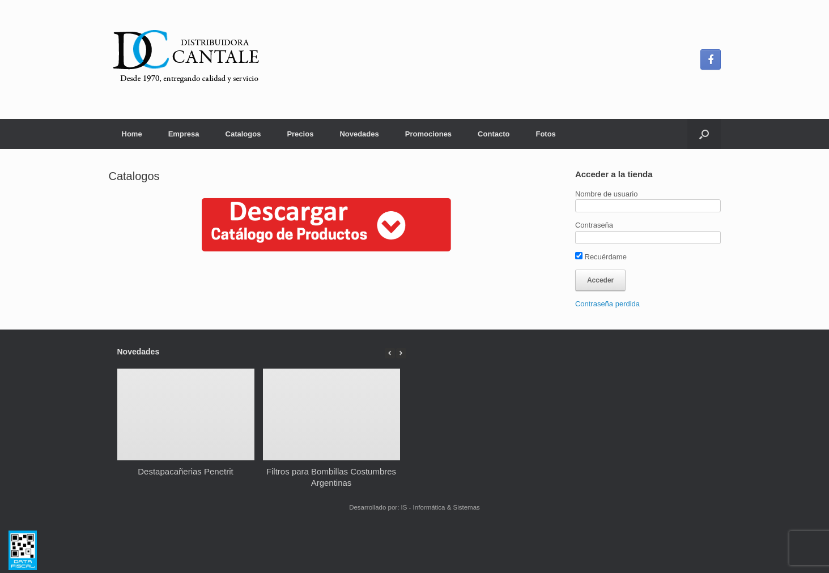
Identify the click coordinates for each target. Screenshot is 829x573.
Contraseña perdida (607, 304)
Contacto (493, 134)
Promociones (428, 134)
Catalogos (243, 134)
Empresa (183, 134)
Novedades (359, 134)
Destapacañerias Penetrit (185, 471)
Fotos (545, 134)
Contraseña (594, 225)
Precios (300, 134)
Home (132, 134)
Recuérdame (601, 257)
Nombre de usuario (606, 194)
